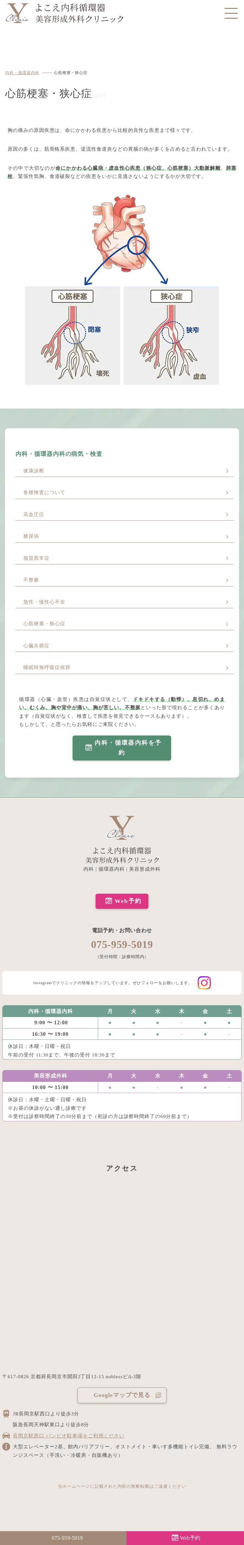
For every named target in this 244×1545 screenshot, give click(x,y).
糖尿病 (31, 536)
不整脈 (31, 580)
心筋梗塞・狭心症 (44, 623)
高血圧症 (33, 514)
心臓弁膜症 (36, 645)
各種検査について (44, 492)
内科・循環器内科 (22, 72)
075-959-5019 (122, 944)
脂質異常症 (36, 558)
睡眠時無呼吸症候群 (47, 667)
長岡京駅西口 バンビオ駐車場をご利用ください (68, 1435)
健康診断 (33, 470)
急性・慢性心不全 (44, 602)
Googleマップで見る (122, 1395)
